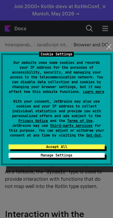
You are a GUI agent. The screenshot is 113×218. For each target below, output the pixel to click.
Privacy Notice (33, 120)
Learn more (93, 91)
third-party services (71, 125)
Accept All (56, 146)
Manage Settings (56, 155)
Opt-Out (93, 135)
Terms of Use (80, 120)
